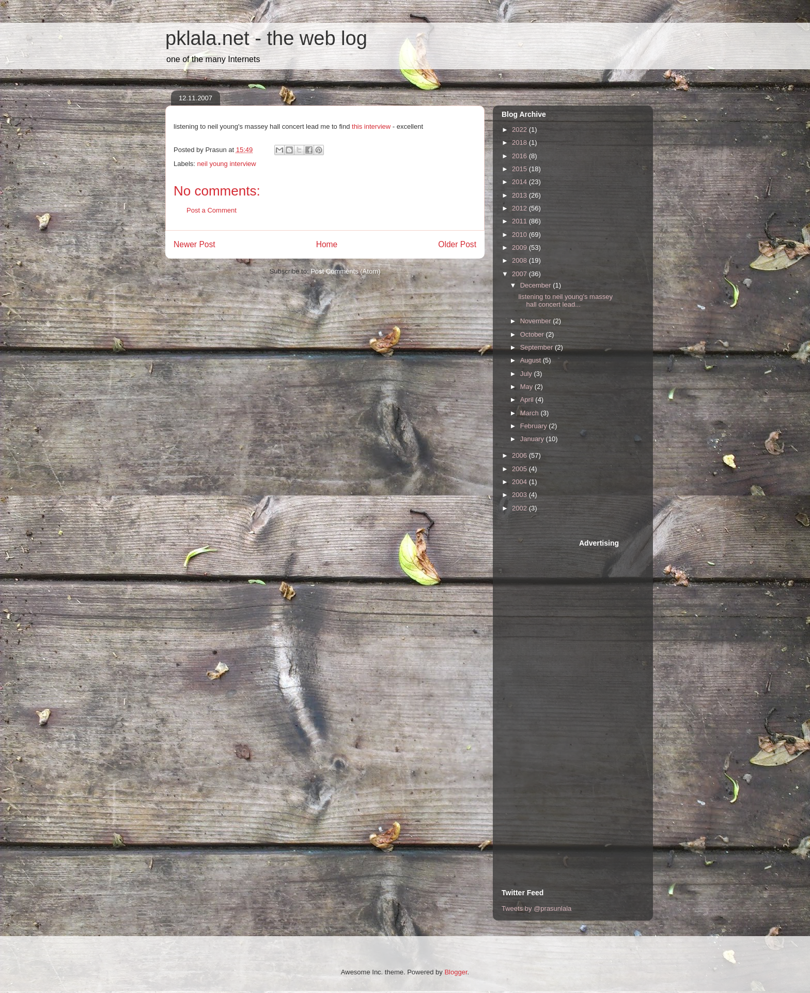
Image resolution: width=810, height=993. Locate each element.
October (533, 334)
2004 (520, 482)
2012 (520, 208)
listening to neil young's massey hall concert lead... (565, 301)
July (527, 374)
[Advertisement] (543, 693)
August (531, 360)
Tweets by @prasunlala (536, 908)
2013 (520, 195)
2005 (520, 469)
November (536, 321)
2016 (520, 156)
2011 (520, 221)
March (530, 413)
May (527, 386)
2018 (520, 142)
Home (327, 244)
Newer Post (194, 244)
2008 (520, 260)
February (534, 426)
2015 (520, 169)
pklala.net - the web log (266, 38)
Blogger (455, 972)
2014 (520, 182)
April (528, 399)
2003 (520, 495)
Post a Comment (211, 210)
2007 (520, 274)
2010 (520, 234)
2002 (520, 508)
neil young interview (226, 164)
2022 (520, 129)
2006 (520, 455)
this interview (371, 126)
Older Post (457, 244)
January (533, 439)
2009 (520, 247)
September (537, 347)
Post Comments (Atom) (345, 271)
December (536, 285)
